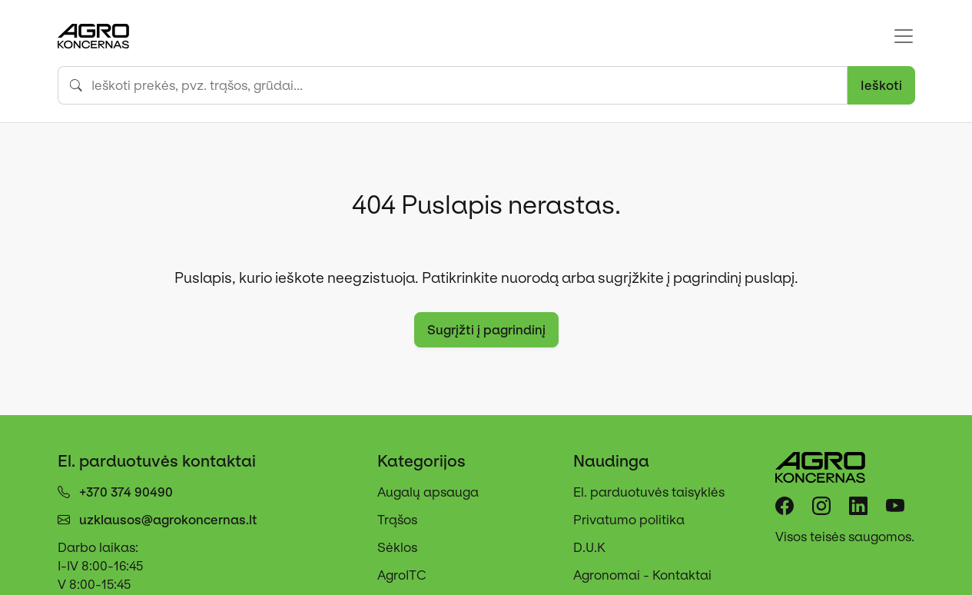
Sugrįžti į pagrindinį (486, 329)
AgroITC (401, 575)
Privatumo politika (629, 519)
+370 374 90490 (126, 492)
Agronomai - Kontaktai (642, 575)
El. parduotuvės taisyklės (649, 492)
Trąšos (397, 519)
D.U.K (589, 547)
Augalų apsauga (428, 492)
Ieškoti (881, 85)
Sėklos (397, 547)
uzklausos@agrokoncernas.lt (168, 519)
